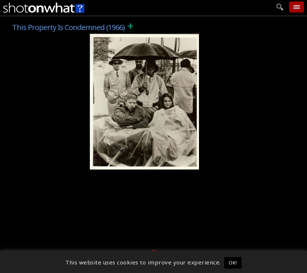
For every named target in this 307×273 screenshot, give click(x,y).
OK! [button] (233, 262)
